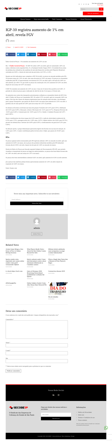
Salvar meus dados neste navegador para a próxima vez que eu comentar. (29, 366)
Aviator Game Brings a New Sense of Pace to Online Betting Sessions (14, 251)
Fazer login (100, 5)
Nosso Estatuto (71, 19)
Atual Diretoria (86, 19)
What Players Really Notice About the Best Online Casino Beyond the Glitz (36, 251)
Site (7, 358)
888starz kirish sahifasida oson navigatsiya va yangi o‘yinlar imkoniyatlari (56, 251)
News (9, 47)
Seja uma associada (41, 19)
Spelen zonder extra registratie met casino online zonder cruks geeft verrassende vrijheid (15, 261)
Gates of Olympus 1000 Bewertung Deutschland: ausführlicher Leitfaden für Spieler (35, 273)
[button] (10, 54)
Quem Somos (25, 19)
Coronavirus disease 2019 (56, 271)
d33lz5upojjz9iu (11, 283)
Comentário (10, 319)
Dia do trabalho (53, 297)
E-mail (8, 350)
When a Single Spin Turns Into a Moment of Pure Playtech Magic (58, 261)
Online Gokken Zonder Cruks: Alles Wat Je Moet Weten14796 (36, 284)
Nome (8, 342)
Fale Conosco (57, 19)
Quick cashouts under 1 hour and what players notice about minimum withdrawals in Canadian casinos (36, 261)
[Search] (101, 9)
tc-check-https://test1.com (14, 271)
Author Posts (37, 234)
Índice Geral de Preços (17, 66)
